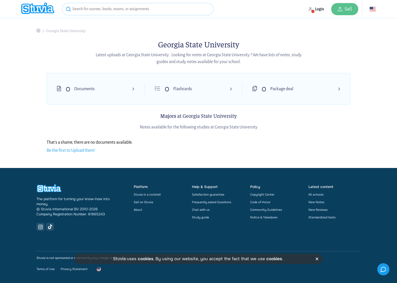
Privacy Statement (74, 269)
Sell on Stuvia (143, 202)
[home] (37, 9)
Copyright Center (262, 195)
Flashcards (182, 89)
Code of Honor (260, 202)
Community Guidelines (266, 210)
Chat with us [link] (201, 210)
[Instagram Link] (40, 227)
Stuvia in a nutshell (147, 195)
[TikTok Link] (50, 227)
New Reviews (318, 210)
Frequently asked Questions (211, 202)
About (138, 210)
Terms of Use (45, 269)
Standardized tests (321, 217)
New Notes (316, 202)
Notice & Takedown (263, 217)
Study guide (200, 217)
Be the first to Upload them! (71, 150)
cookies (145, 258)
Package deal (281, 89)
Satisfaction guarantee (208, 195)
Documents (84, 89)
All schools (316, 195)
